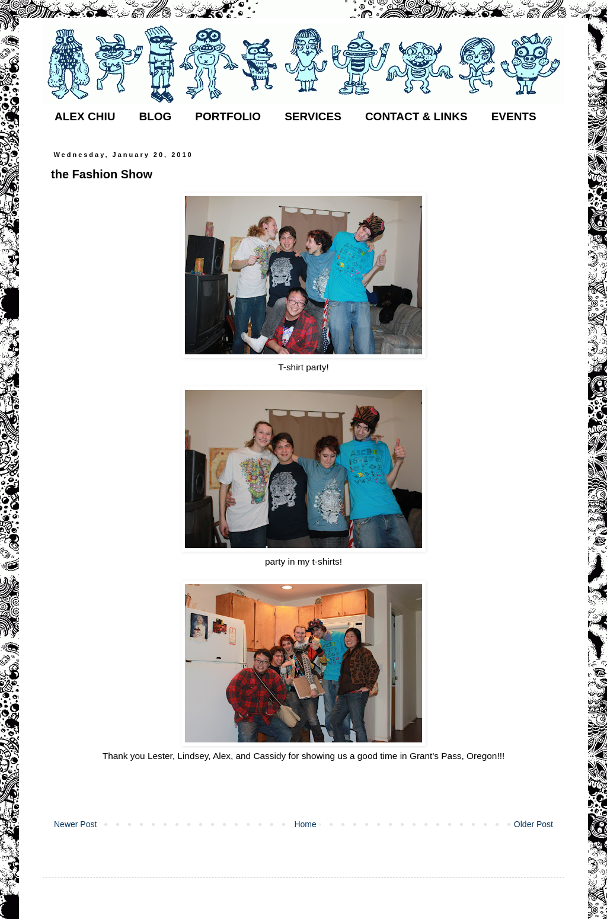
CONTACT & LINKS (416, 116)
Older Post (533, 824)
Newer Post (75, 824)
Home (305, 824)
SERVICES (313, 116)
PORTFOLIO (228, 116)
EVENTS (513, 116)
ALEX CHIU (85, 116)
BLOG (155, 116)
